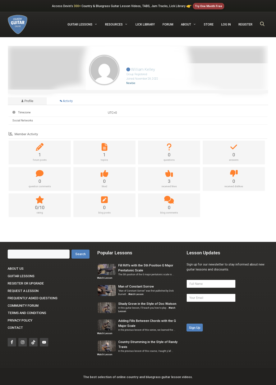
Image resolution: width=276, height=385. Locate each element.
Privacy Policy (20, 319)
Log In (226, 23)
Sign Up (194, 326)
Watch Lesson (104, 276)
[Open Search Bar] (262, 23)
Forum (168, 23)
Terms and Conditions (27, 311)
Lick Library (145, 23)
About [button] (190, 23)
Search (80, 253)
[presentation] (215, 319)
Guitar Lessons (21, 275)
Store (209, 23)
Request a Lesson (23, 289)
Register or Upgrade (26, 282)
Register (245, 23)
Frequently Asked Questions (33, 297)
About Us (16, 267)
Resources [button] (118, 23)
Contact (15, 326)
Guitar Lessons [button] (84, 23)
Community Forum (23, 304)
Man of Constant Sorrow (136, 285)
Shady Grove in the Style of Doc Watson (147, 302)
